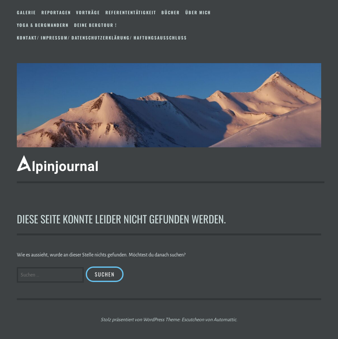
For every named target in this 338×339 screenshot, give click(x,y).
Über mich (198, 12)
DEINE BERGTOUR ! (95, 25)
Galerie (26, 12)
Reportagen (56, 12)
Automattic (224, 319)
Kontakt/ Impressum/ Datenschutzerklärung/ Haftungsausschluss (102, 37)
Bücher (170, 12)
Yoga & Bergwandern (43, 25)
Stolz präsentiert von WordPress (132, 319)
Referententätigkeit (130, 12)
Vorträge (88, 12)
